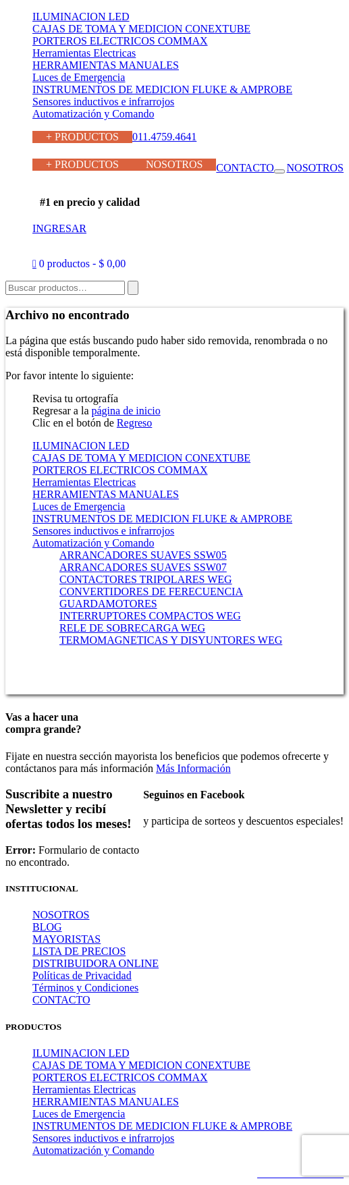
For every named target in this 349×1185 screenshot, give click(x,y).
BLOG (47, 927)
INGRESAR (59, 228)
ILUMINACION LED (81, 16)
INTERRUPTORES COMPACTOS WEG (150, 616)
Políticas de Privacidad (82, 975)
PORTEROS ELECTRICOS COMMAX (120, 41)
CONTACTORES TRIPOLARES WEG (145, 579)
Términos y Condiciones (85, 987)
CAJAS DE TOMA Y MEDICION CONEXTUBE (141, 28)
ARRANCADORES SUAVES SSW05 (143, 555)
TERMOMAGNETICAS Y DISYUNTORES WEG (170, 640)
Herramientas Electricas (84, 53)
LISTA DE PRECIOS (79, 951)
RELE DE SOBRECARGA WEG (132, 628)
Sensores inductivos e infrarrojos (103, 101)
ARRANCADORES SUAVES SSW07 (143, 567)
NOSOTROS (174, 164)
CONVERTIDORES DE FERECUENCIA (151, 591)
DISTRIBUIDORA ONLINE (95, 963)
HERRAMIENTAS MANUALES (105, 65)
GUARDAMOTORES (108, 603)
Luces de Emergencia (78, 77)
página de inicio (126, 410)
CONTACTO (245, 167)
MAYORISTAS (66, 939)
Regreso (134, 423)
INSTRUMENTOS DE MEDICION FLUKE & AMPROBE (162, 89)
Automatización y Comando (93, 113)
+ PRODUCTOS (82, 136)
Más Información (193, 768)
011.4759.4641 (164, 136)
